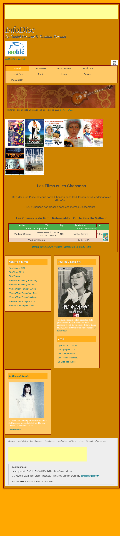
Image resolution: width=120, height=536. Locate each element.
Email (114, 63)
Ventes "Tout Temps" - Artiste (22, 289)
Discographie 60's (66, 349)
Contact (87, 74)
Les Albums (87, 68)
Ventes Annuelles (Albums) (22, 284)
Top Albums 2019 (17, 268)
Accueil (17, 68)
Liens (64, 74)
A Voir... (72, 441)
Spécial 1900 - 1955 (67, 345)
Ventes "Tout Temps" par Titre (23, 293)
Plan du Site (17, 80)
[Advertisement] (62, 12)
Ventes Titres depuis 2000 (21, 305)
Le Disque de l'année (19, 376)
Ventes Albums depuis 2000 (22, 301)
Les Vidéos (17, 74)
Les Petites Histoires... (68, 358)
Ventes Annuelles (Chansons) (23, 280)
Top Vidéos (14, 276)
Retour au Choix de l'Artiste (47, 246)
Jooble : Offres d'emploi (15, 59)
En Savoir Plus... (67, 110)
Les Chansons (64, 68)
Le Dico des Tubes (66, 362)
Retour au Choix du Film (77, 246)
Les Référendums (66, 353)
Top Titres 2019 (16, 272)
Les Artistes (40, 68)
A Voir (40, 74)
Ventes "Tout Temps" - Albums (23, 297)
